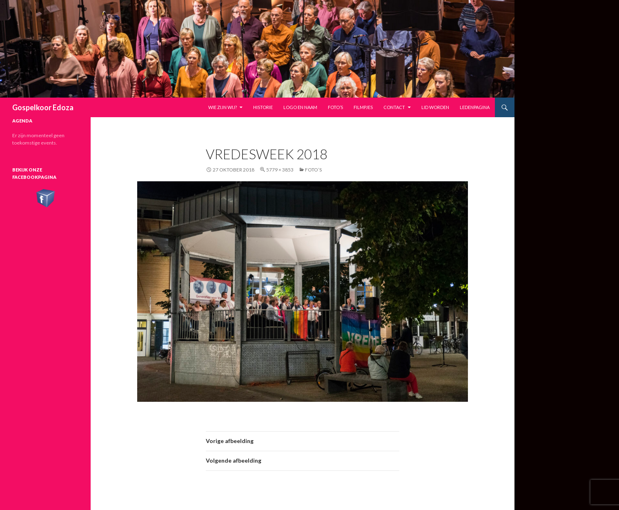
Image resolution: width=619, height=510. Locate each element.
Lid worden (435, 107)
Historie (263, 107)
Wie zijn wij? (222, 107)
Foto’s (335, 107)
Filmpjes (363, 107)
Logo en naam (300, 107)
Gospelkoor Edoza (42, 107)
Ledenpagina (475, 107)
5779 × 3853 (280, 170)
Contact (394, 107)
